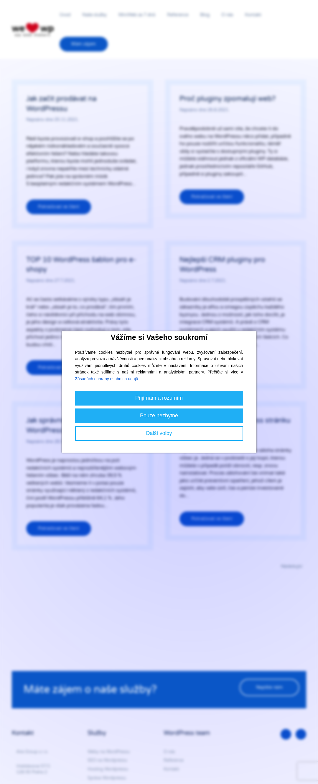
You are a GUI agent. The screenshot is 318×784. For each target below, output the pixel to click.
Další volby (159, 433)
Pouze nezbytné (159, 415)
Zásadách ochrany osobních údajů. (107, 378)
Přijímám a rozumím (159, 398)
